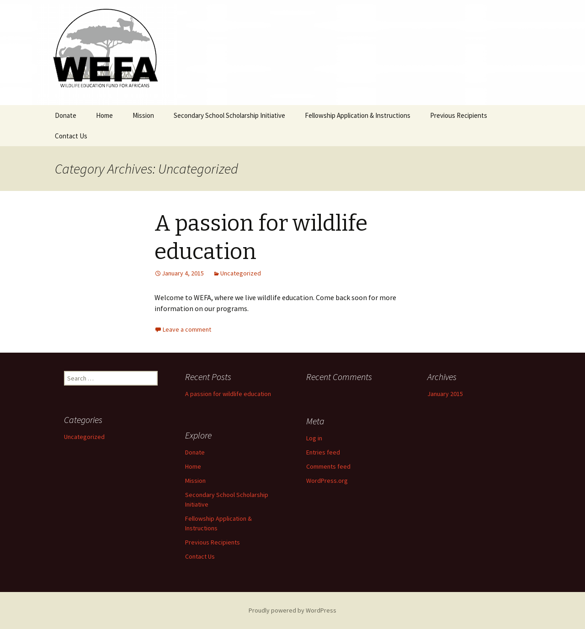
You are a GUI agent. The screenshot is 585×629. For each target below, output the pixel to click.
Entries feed (323, 452)
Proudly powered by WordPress (292, 610)
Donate (65, 115)
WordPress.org (327, 480)
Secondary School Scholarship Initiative (229, 115)
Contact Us (71, 136)
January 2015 (445, 394)
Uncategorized (240, 273)
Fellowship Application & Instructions (357, 115)
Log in (314, 438)
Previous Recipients (458, 115)
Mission (143, 115)
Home (104, 115)
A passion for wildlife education (228, 394)
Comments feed (328, 466)
